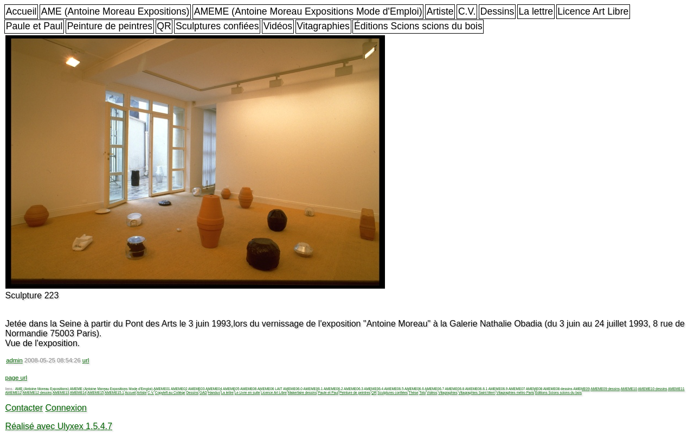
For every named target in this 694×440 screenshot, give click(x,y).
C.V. (467, 11)
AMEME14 (78, 392)
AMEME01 (161, 389)
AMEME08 (534, 389)
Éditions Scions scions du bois (418, 26)
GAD (203, 392)
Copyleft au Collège (170, 392)
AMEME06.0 (293, 389)
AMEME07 (517, 389)
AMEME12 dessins (37, 392)
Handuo (214, 392)
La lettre (535, 11)
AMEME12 (13, 392)
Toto (422, 392)
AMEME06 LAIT (270, 389)
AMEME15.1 (114, 392)
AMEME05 (231, 389)
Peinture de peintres (109, 26)
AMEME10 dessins (652, 389)
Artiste (440, 11)
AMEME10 (629, 389)
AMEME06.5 (394, 389)
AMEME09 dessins (605, 389)
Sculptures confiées (217, 26)
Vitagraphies (323, 26)
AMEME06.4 (373, 389)
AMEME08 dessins (558, 389)
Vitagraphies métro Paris (515, 392)
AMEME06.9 (497, 389)
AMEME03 (196, 389)
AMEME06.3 (353, 389)
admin (14, 360)
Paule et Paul (34, 26)
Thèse (414, 392)
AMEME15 (95, 392)
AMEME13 (61, 392)
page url (16, 377)
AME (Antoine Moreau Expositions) (115, 11)
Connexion (66, 407)
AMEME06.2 (333, 389)
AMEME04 (213, 389)
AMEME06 (248, 389)
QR (164, 26)
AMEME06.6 (414, 389)
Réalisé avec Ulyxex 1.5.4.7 (58, 426)
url (85, 360)
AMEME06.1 (313, 389)
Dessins (497, 11)
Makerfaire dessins (302, 392)
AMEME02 (179, 389)
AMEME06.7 (434, 389)
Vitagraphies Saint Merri (476, 392)
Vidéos (278, 26)
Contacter (24, 407)
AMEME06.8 (455, 389)
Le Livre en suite (247, 392)
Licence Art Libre (592, 11)
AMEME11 (676, 389)
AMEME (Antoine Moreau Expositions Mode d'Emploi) (308, 11)
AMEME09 (581, 389)
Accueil (21, 11)
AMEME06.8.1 (476, 389)
